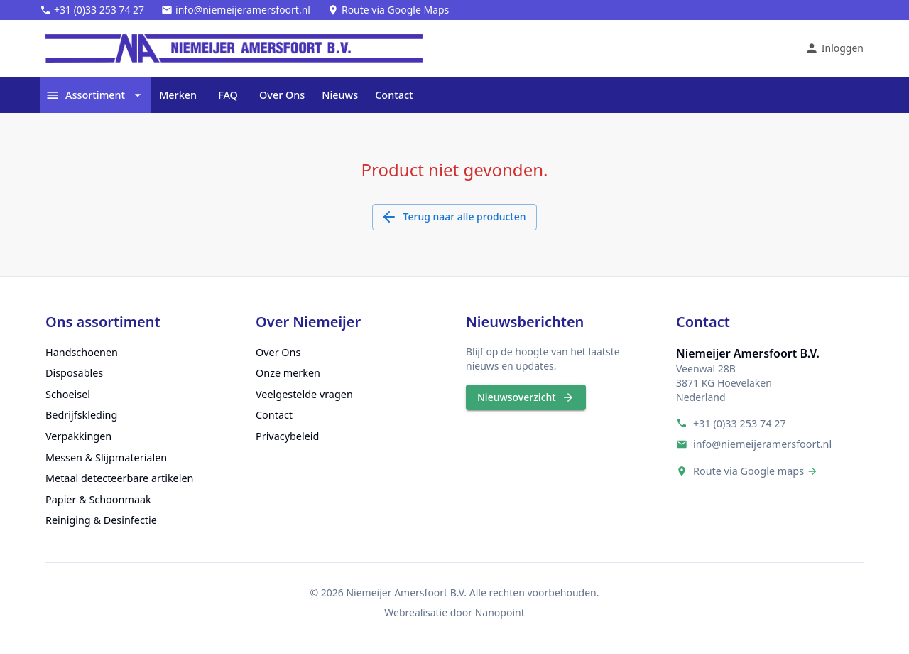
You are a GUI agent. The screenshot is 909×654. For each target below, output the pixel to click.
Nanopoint (500, 612)
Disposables (74, 373)
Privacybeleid (287, 436)
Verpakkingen (78, 436)
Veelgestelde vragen (304, 394)
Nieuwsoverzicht (526, 398)
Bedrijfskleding (81, 415)
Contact (393, 95)
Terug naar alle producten (455, 217)
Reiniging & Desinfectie (101, 520)
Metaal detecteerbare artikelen (119, 478)
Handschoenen (81, 352)
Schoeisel (67, 394)
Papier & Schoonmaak (98, 499)
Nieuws (339, 95)
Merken (178, 95)
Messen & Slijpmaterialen (106, 457)
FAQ (228, 95)
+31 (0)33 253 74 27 (739, 423)
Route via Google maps (748, 471)
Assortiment (95, 95)
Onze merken (288, 373)
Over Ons (282, 95)
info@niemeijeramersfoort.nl (762, 444)
